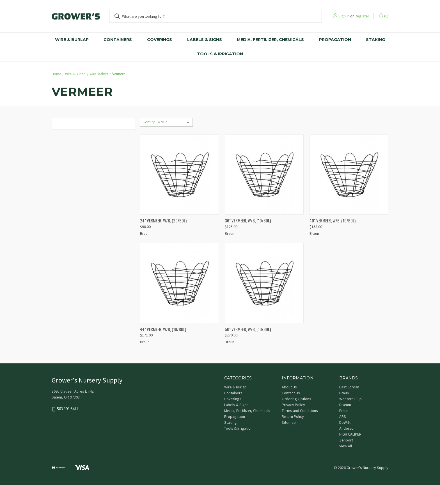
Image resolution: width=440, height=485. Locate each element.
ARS (342, 416)
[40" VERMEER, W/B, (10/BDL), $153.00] (349, 174)
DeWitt (344, 422)
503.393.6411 (67, 409)
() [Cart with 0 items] (383, 16)
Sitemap (289, 422)
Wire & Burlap (72, 39)
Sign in (343, 16)
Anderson (347, 428)
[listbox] (174, 122)
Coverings (159, 39)
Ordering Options (296, 398)
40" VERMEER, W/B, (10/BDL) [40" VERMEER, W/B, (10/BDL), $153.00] (333, 220)
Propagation (335, 39)
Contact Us (291, 392)
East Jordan (349, 387)
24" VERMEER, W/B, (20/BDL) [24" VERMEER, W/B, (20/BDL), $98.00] (163, 220)
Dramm (345, 404)
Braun (344, 392)
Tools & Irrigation (220, 53)
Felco (344, 410)
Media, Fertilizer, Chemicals (270, 39)
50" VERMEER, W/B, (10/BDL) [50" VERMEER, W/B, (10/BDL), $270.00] (248, 329)
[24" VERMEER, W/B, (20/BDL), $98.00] (179, 174)
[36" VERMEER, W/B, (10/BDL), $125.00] (264, 174)
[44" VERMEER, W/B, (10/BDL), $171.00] (179, 283)
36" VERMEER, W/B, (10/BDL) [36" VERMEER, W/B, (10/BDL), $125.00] (248, 220)
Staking (375, 39)
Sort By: (149, 122)
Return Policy (293, 416)
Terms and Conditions (300, 410)
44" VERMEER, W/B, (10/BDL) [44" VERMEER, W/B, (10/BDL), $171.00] (163, 329)
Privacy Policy (293, 404)
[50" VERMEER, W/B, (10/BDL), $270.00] (264, 283)
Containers (118, 39)
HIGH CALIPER (350, 434)
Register (362, 16)
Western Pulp (350, 398)
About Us (289, 387)
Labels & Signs (204, 39)
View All (345, 445)
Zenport (346, 440)
